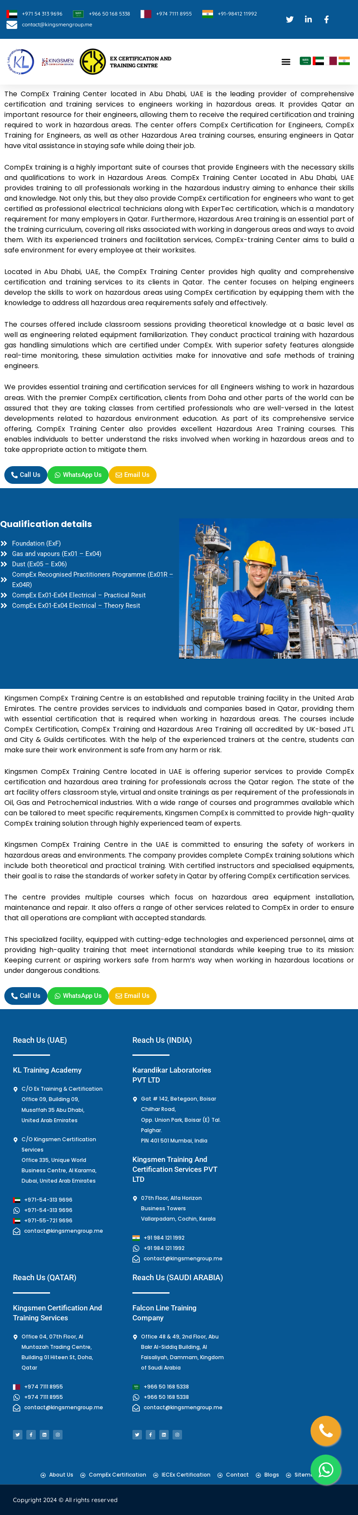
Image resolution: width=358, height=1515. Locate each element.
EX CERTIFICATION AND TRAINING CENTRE (140, 62)
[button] (286, 61)
